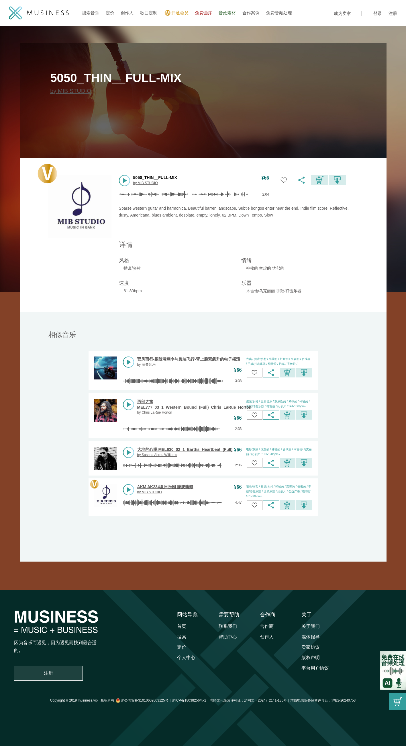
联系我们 (228, 626)
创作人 (127, 12)
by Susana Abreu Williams (157, 455)
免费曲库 (203, 12)
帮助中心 (228, 636)
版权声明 (310, 657)
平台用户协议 (315, 668)
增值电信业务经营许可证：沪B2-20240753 (323, 700)
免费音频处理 (279, 12)
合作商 (267, 615)
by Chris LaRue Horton (154, 412)
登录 (377, 13)
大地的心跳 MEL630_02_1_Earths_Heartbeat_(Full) (185, 449)
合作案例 (251, 12)
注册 (393, 13)
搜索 (181, 636)
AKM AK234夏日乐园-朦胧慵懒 (165, 486)
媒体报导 (310, 636)
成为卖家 (342, 13)
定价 (110, 12)
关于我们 (310, 626)
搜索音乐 (90, 12)
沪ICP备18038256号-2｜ (191, 700)
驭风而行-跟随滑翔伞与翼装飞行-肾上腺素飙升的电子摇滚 (188, 359)
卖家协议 (310, 647)
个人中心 (186, 657)
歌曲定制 (148, 12)
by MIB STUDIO (70, 91)
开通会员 (176, 13)
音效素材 (227, 12)
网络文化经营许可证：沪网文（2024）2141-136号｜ (250, 700)
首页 (181, 626)
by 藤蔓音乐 (146, 365)
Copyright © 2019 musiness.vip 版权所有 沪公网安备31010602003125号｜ (111, 700)
